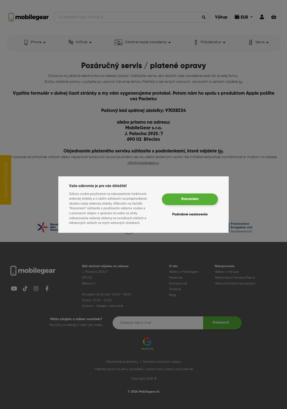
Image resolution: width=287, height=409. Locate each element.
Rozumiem (190, 199)
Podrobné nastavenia (190, 214)
